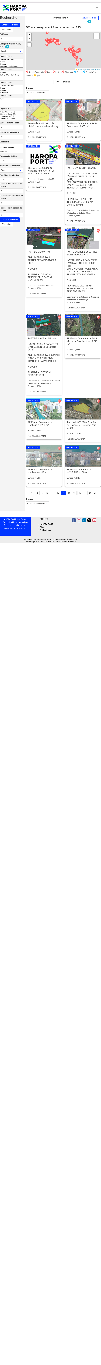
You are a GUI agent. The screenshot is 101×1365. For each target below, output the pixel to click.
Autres (11, 150)
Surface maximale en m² (10, 132)
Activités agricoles (11, 147)
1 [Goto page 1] (31, 493)
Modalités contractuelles (10, 166)
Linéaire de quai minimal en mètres (11, 184)
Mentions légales (31, 542)
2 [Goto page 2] (37, 493)
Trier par (29, 88)
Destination (4, 142)
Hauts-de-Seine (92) (11, 114)
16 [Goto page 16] (80, 493)
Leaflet (79, 69)
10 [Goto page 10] (47, 493)
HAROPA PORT (46, 524)
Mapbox (86, 69)
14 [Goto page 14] (69, 493)
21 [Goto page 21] (95, 493)
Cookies (41, 542)
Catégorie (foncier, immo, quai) (10, 45)
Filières (43, 527)
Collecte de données (68, 542)
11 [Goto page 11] (53, 493)
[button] (73, 46)
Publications (45, 530)
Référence (4, 34)
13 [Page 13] (63, 493)
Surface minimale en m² (10, 123)
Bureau (11, 64)
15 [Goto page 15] (74, 493)
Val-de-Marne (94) (11, 116)
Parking (11, 90)
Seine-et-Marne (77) (11, 119)
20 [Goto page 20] (90, 493)
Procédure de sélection (9, 175)
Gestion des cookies (53, 542)
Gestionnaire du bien (8, 156)
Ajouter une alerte (89, 18)
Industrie (11, 152)
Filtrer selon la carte (63, 82)
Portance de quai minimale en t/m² (11, 209)
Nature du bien (6, 56)
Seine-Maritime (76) (11, 112)
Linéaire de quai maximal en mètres (11, 197)
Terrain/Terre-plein (11, 60)
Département (5, 108)
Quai (11, 99)
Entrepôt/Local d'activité (11, 66)
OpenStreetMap (95, 69)
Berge (11, 62)
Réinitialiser (6, 29)
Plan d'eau (11, 92)
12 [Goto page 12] (58, 493)
